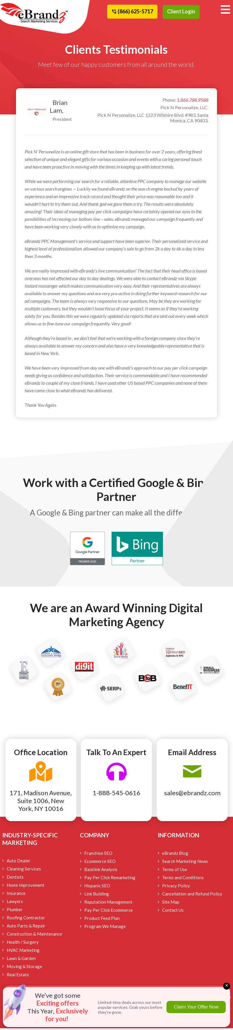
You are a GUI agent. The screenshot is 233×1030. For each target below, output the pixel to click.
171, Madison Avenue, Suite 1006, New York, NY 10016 (41, 802)
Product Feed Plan (102, 919)
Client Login (181, 11)
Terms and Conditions (183, 879)
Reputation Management (108, 903)
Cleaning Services (24, 870)
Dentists (15, 878)
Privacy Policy (176, 887)
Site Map (170, 903)
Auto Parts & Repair (26, 927)
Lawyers (15, 903)
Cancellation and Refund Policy (192, 895)
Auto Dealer (19, 862)
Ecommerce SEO (100, 863)
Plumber (15, 911)
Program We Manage (105, 928)
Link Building (96, 895)
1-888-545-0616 (116, 794)
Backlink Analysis (100, 871)
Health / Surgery (23, 943)
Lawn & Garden (21, 960)
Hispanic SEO (97, 887)
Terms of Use (174, 871)
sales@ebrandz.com (192, 794)
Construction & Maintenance (34, 935)
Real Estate (18, 976)
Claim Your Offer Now (196, 1006)
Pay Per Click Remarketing (109, 879)
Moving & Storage (24, 968)
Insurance (16, 895)
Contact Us (173, 911)
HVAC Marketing (23, 951)
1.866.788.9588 (192, 101)
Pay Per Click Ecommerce (108, 911)
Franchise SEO (98, 854)
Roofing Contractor (26, 919)
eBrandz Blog (175, 854)
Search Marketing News (185, 863)
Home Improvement (25, 886)
